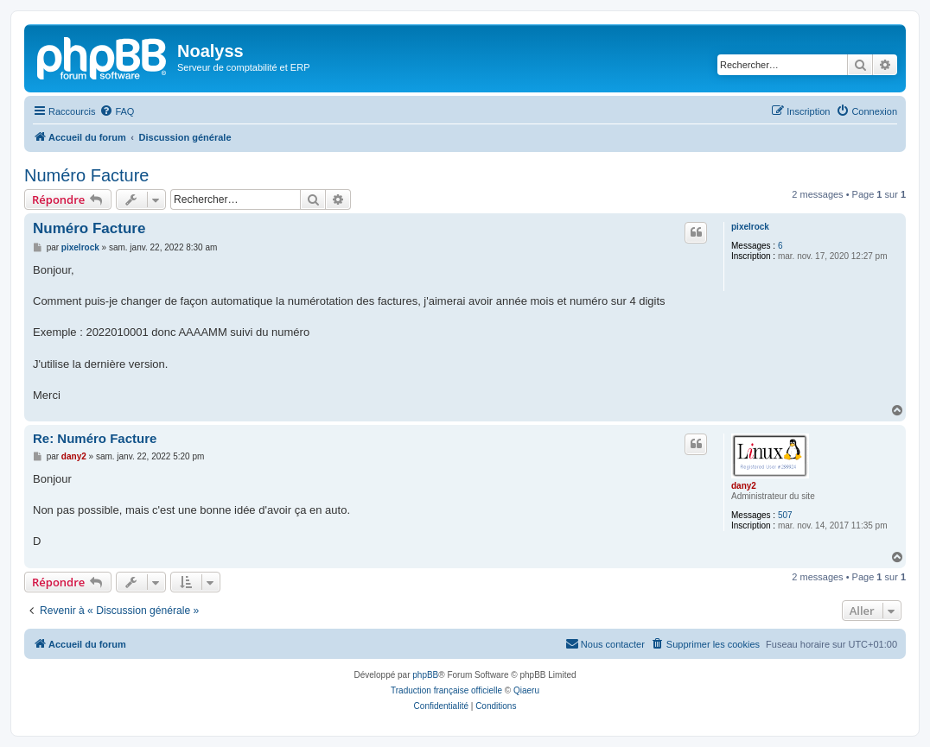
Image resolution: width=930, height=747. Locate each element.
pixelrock (750, 226)
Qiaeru (526, 690)
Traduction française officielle (446, 690)
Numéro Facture (87, 175)
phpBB (425, 675)
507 (785, 515)
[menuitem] (116, 111)
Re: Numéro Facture (94, 438)
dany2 (743, 486)
